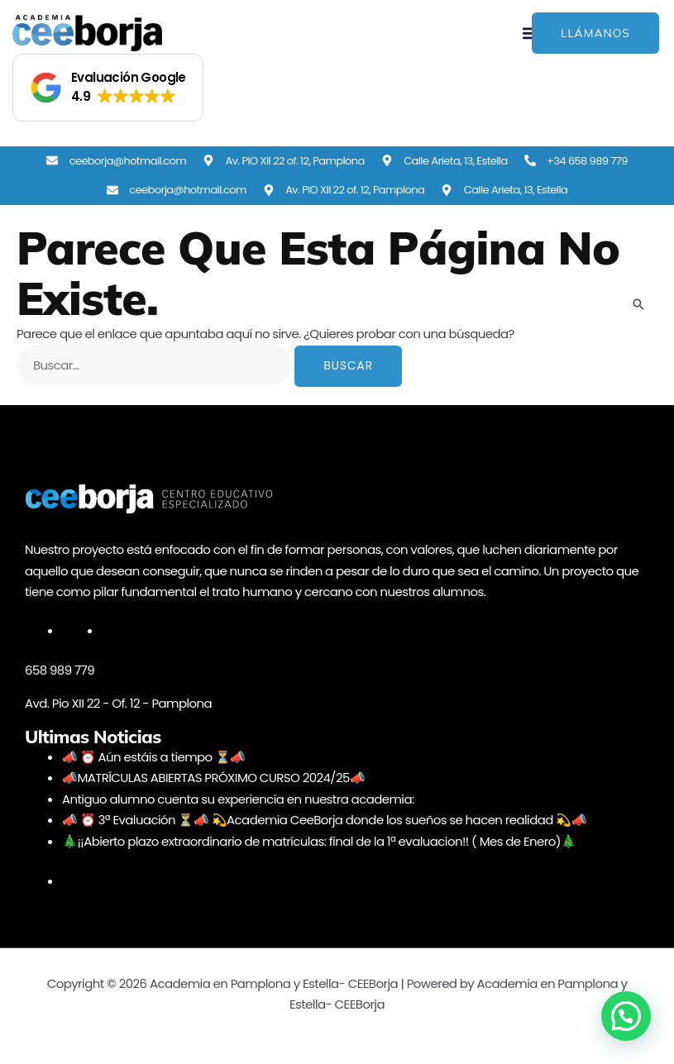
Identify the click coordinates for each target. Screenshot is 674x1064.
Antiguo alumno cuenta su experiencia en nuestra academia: (238, 799)
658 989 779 (59, 670)
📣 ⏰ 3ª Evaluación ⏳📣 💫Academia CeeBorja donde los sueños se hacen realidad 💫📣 (324, 819)
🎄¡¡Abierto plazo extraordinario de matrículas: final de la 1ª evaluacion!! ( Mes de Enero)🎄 (319, 841)
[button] (107, 88)
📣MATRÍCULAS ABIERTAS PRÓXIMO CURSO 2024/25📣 (213, 777)
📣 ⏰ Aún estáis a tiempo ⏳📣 (154, 757)
